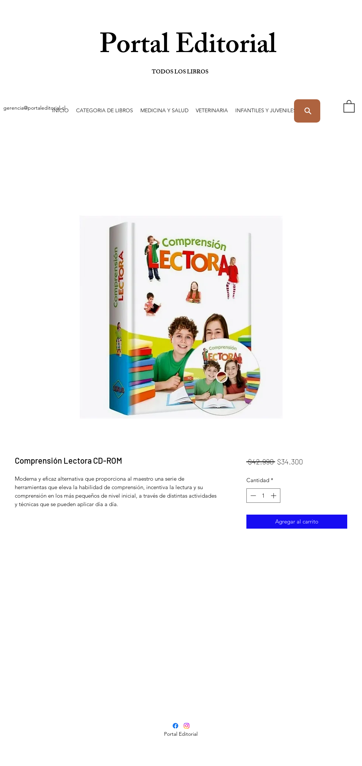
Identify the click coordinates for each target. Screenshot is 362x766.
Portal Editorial (152, 48)
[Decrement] (252, 495)
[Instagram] (186, 725)
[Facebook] (175, 725)
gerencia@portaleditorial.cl (34, 107)
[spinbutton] (263, 495)
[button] (104, 110)
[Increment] (274, 495)
